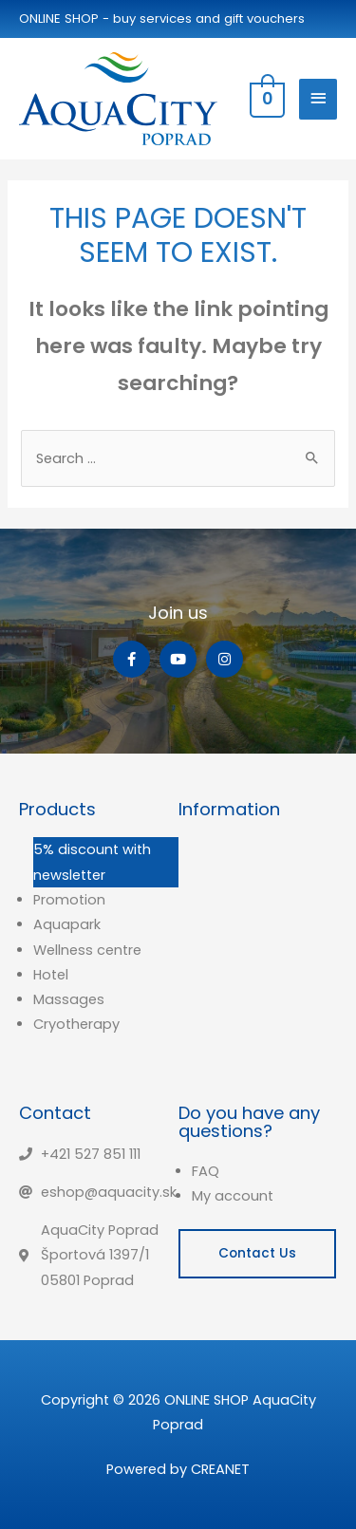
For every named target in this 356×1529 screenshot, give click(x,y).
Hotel (50, 974)
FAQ (205, 1171)
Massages (68, 999)
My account (232, 1195)
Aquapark (67, 924)
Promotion (69, 899)
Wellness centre (87, 950)
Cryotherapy (76, 1024)
